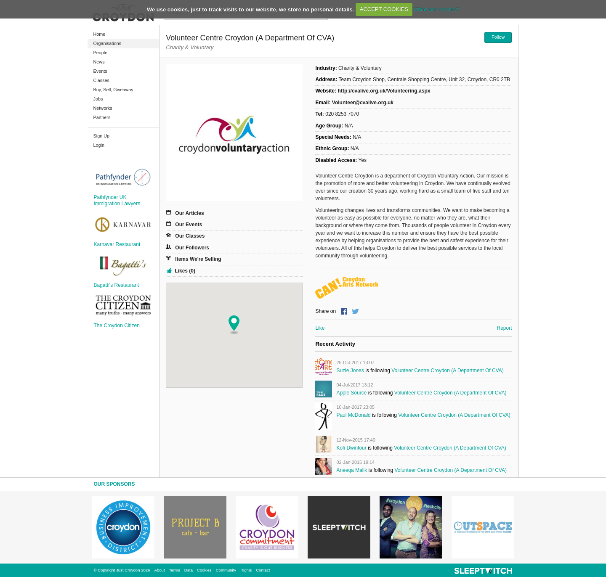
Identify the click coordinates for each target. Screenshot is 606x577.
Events (100, 71)
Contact (263, 570)
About (159, 570)
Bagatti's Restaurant (116, 285)
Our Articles (189, 213)
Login (98, 145)
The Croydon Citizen (117, 325)
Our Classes (190, 236)
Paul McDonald (353, 415)
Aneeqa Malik (351, 470)
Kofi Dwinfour (351, 448)
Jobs (98, 98)
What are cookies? (436, 9)
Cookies (204, 570)
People (100, 52)
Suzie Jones (350, 370)
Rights (246, 570)
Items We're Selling (198, 259)
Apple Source (351, 393)
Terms (174, 570)
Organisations (107, 43)
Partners (102, 117)
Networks (102, 108)
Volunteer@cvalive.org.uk (362, 103)
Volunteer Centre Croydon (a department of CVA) (447, 370)
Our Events (188, 225)
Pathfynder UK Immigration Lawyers (117, 200)
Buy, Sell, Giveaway (113, 89)
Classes (101, 80)
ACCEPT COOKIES (384, 9)
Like (319, 328)
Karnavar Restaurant (117, 244)
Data (188, 570)
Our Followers (192, 248)
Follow (498, 37)
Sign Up (101, 135)
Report (504, 328)
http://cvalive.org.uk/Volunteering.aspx (384, 91)
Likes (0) (185, 271)
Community (226, 570)
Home (99, 34)
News (99, 61)
